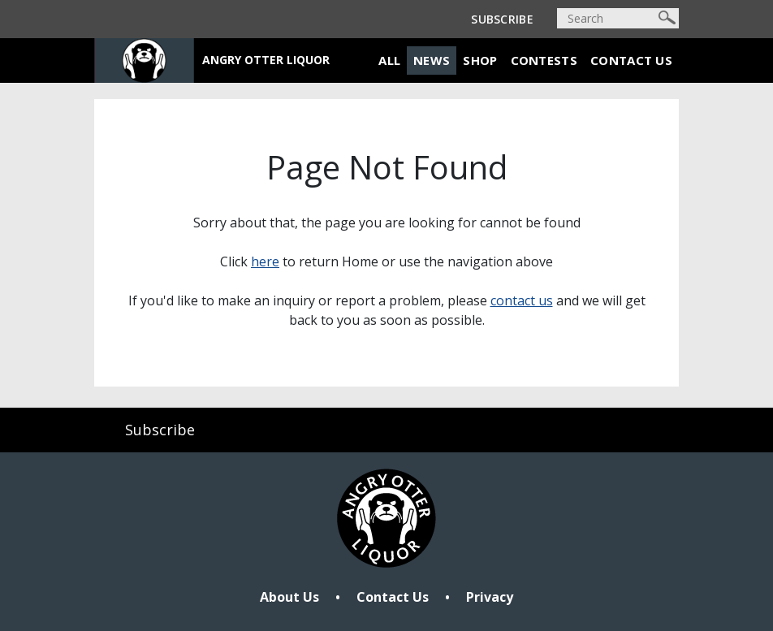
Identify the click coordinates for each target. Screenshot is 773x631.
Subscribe (502, 19)
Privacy (489, 597)
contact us (521, 300)
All (389, 60)
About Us (289, 597)
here (265, 261)
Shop (480, 60)
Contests (544, 60)
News (431, 60)
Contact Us (631, 60)
